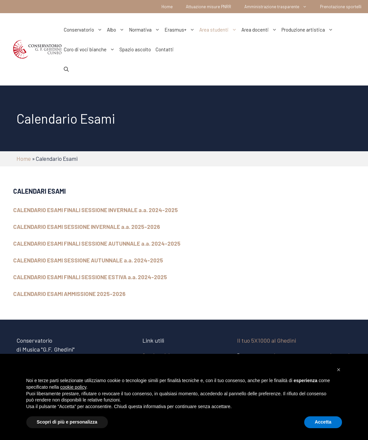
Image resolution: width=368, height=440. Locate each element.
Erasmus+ (180, 29)
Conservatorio (84, 29)
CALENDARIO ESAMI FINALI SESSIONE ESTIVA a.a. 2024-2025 (90, 277)
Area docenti (260, 29)
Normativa (145, 29)
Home (167, 6)
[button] (338, 369)
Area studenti (219, 29)
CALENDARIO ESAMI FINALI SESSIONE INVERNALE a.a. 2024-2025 (95, 210)
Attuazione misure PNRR (208, 6)
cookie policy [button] (73, 387)
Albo (117, 29)
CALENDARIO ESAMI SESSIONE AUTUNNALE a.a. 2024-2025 (88, 260)
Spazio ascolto (135, 49)
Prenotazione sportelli (340, 6)
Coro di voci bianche (90, 49)
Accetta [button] (323, 422)
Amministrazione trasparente (278, 6)
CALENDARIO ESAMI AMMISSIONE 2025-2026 (69, 293)
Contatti (165, 49)
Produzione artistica (308, 29)
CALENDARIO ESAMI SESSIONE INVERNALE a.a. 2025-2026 (86, 226)
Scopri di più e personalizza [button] (67, 422)
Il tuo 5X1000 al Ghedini (266, 340)
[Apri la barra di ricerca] (66, 69)
